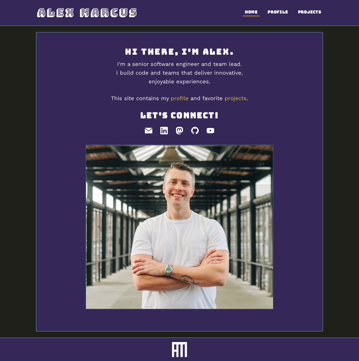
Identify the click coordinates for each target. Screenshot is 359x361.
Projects (309, 12)
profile (179, 98)
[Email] (148, 130)
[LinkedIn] (164, 130)
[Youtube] (210, 130)
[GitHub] (195, 130)
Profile (278, 12)
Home (251, 12)
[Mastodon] (179, 130)
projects (236, 98)
